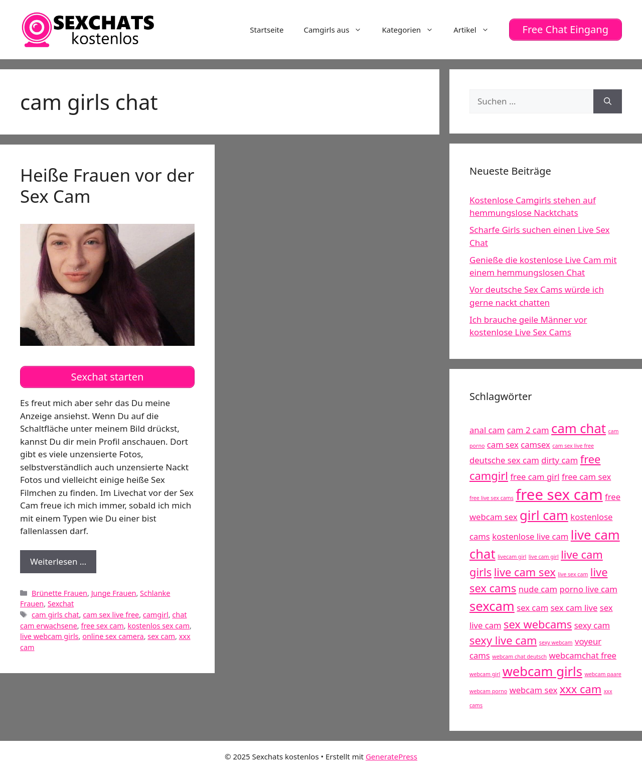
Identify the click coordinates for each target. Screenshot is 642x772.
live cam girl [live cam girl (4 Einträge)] (544, 556)
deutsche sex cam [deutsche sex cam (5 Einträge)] (504, 460)
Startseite (266, 30)
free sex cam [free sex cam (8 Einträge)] (559, 494)
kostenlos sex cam (158, 625)
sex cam (161, 636)
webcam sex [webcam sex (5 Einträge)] (534, 690)
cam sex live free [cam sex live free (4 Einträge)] (573, 445)
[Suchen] (607, 101)
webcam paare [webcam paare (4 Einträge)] (602, 674)
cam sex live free (111, 614)
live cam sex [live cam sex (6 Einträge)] (525, 572)
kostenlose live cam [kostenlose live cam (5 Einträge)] (530, 536)
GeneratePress (391, 756)
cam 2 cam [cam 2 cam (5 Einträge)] (528, 430)
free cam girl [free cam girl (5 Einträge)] (534, 476)
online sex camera (113, 636)
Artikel (476, 30)
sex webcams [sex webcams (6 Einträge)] (538, 624)
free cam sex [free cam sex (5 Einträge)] (586, 476)
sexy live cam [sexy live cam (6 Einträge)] (503, 640)
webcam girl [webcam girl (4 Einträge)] (484, 674)
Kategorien (412, 30)
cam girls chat (55, 614)
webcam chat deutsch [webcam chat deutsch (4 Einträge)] (519, 656)
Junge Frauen (113, 593)
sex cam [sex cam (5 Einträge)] (532, 607)
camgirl (156, 614)
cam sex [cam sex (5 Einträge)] (503, 444)
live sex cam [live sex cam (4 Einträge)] (573, 574)
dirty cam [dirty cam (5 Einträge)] (559, 460)
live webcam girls (49, 636)
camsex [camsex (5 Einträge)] (535, 444)
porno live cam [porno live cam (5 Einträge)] (588, 589)
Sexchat (61, 603)
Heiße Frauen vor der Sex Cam (107, 185)
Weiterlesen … (63, 564)
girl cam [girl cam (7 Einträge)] (544, 515)
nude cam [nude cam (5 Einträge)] (538, 589)
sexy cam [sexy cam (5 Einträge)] (592, 625)
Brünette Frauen (59, 593)
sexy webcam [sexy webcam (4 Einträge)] (556, 642)
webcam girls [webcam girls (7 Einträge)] (542, 671)
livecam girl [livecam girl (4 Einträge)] (512, 556)
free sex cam (102, 625)
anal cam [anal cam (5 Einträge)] (487, 430)
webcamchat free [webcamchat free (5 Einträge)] (582, 655)
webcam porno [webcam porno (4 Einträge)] (488, 691)
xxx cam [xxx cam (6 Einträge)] (581, 689)
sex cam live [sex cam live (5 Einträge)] (574, 607)
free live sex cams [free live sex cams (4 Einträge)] (491, 497)
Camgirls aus (337, 30)
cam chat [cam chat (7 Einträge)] (578, 428)
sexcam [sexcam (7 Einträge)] (492, 606)
